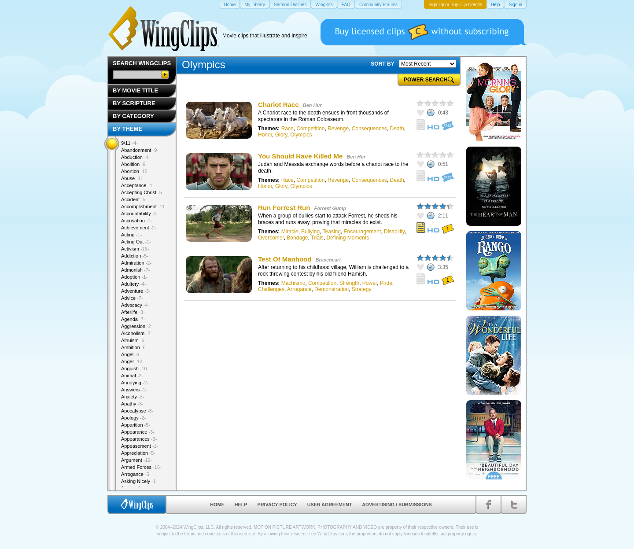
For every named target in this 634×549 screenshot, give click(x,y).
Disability (394, 231)
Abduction (135, 157)
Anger (132, 361)
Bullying (310, 231)
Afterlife (133, 312)
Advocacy (135, 305)
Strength (349, 283)
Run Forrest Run (284, 207)
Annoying (134, 382)
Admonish (135, 270)
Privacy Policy (277, 504)
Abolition (134, 164)
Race (287, 128)
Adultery (133, 284)
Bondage (297, 238)
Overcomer (271, 238)
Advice (132, 298)
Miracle (290, 231)
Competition (310, 128)
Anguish (134, 368)
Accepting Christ (142, 192)
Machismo (293, 283)
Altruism (133, 340)
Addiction (134, 255)
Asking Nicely (139, 481)
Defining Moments (347, 238)
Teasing (332, 231)
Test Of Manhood (284, 259)
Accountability (139, 213)
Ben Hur (312, 105)
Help (241, 504)
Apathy (132, 403)
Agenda (133, 319)
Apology (133, 417)
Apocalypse (137, 410)
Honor (265, 135)
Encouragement (362, 231)
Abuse (133, 178)
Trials (317, 238)
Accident (134, 199)
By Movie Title (135, 90)
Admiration (136, 262)
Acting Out (136, 241)
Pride (386, 283)
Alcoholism (136, 333)
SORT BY (382, 64)
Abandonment (139, 150)
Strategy (362, 289)
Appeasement (139, 446)
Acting (131, 234)
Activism (135, 248)
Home (217, 504)
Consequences (369, 128)
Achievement (138, 227)
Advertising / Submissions (396, 504)
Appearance (138, 432)
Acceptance (137, 185)
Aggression (137, 326)
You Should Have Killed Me (300, 156)
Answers (134, 389)
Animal (132, 375)
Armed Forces (141, 467)
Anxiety (132, 396)
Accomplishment (143, 206)
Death (397, 128)
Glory (281, 135)
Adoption (134, 277)
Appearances (139, 439)
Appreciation (138, 453)
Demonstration (331, 289)
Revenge (338, 128)
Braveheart (328, 259)
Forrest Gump (330, 208)
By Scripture (134, 103)
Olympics (301, 135)
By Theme (127, 128)
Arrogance (299, 289)
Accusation (136, 220)
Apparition (135, 424)
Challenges (271, 289)
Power (369, 283)
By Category (133, 116)
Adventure (136, 291)
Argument (136, 460)
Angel (131, 354)
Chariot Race (278, 104)
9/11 (129, 143)
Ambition (134, 347)
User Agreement (329, 504)
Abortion (135, 171)
